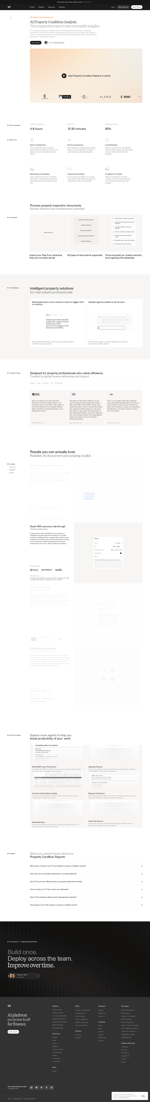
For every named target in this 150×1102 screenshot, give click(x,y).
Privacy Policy (124, 1098)
